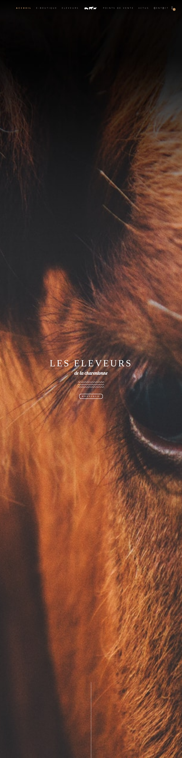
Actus (143, 8)
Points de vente (118, 8)
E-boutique (46, 8)
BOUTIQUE (91, 396)
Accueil (24, 8)
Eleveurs (70, 8)
